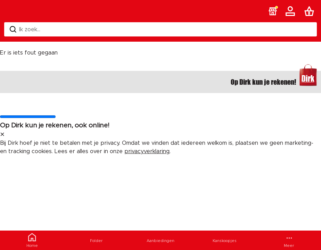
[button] (273, 11)
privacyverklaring (147, 151)
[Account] (291, 11)
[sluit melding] (2, 135)
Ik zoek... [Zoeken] (25, 29)
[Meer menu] (289, 240)
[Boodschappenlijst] (310, 11)
